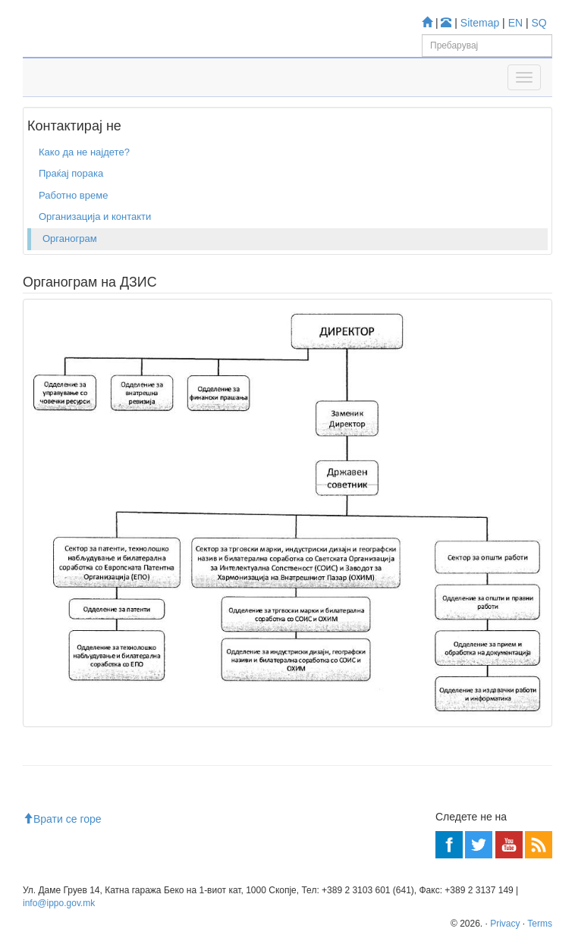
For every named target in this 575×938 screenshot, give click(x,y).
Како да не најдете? (84, 152)
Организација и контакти (95, 216)
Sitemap (479, 23)
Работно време (73, 195)
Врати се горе (62, 819)
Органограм (69, 238)
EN (515, 23)
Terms (539, 923)
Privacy (505, 923)
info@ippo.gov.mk (59, 903)
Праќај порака (71, 173)
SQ (539, 23)
